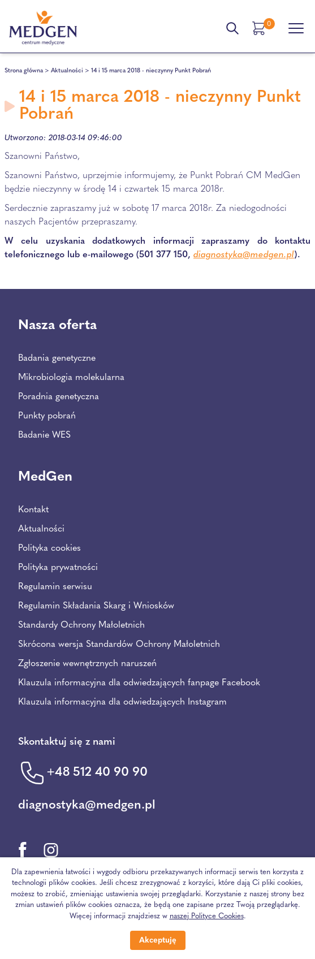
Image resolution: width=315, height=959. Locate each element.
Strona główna (24, 71)
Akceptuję (157, 940)
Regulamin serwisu (55, 586)
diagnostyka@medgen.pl (243, 255)
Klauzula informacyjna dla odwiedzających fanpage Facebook (139, 683)
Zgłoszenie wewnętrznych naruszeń (87, 663)
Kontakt (33, 510)
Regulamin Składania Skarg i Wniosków (96, 606)
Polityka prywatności (58, 567)
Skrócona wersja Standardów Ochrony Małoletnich (119, 644)
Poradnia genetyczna (58, 396)
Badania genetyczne (57, 358)
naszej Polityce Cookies (207, 916)
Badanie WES (44, 435)
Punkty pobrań (47, 416)
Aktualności (67, 71)
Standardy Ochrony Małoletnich (81, 625)
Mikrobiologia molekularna (71, 377)
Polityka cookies (49, 548)
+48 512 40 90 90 (97, 772)
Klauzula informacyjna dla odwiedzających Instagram (122, 702)
